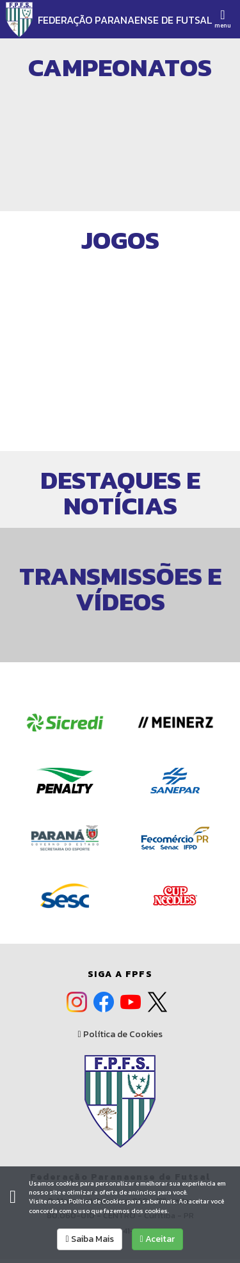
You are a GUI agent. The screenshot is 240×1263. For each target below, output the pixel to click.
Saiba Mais (89, 1239)
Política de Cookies (119, 1034)
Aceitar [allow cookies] (157, 1239)
